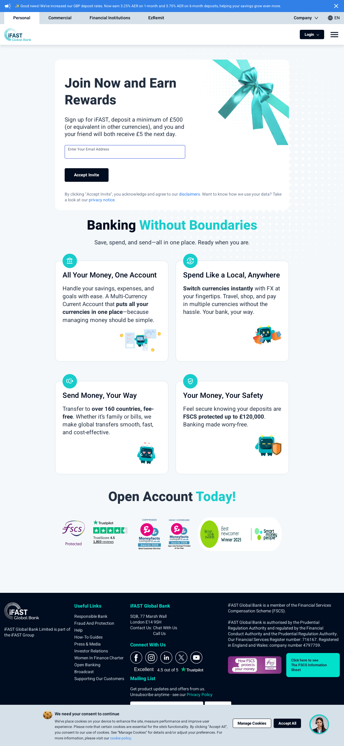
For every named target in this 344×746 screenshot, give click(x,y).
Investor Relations (91, 651)
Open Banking (87, 665)
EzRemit (156, 18)
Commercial (60, 18)
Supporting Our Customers (99, 679)
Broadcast (84, 672)
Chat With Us (165, 628)
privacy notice (102, 200)
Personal (21, 18)
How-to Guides (88, 637)
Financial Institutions (110, 18)
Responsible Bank (90, 616)
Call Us (159, 633)
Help (78, 630)
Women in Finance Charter (99, 658)
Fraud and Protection (94, 623)
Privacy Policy (200, 695)
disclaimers (189, 194)
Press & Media (87, 644)
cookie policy (120, 738)
